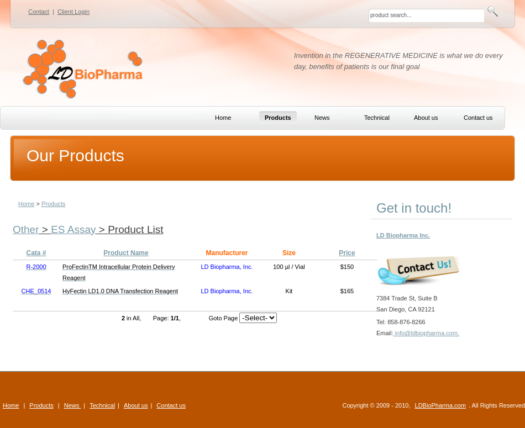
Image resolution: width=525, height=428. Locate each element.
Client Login (73, 11)
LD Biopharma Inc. (403, 235)
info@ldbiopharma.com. (426, 333)
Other (26, 229)
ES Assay (73, 229)
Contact (38, 11)
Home (26, 203)
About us (136, 405)
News (72, 405)
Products (53, 203)
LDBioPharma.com (440, 405)
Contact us (171, 405)
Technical (102, 405)
